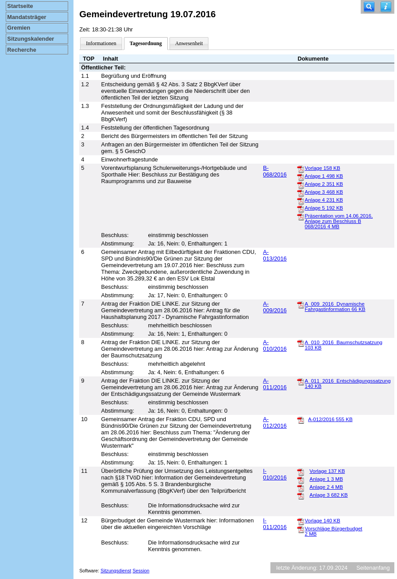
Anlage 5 (324, 208)
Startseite (20, 6)
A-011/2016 (274, 384)
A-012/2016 (274, 422)
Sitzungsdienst (115, 570)
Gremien (18, 27)
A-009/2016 (274, 307)
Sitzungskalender (30, 38)
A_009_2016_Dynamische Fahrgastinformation (335, 306)
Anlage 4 (324, 200)
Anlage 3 (324, 192)
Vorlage (322, 168)
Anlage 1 (324, 176)
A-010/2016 (274, 345)
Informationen (101, 43)
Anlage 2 (324, 184)
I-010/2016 (274, 474)
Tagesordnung (146, 43)
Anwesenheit (189, 43)
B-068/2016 (274, 171)
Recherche (21, 49)
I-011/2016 (274, 523)
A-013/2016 (274, 255)
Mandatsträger (26, 17)
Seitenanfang (372, 567)
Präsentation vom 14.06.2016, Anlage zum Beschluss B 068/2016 (339, 221)
